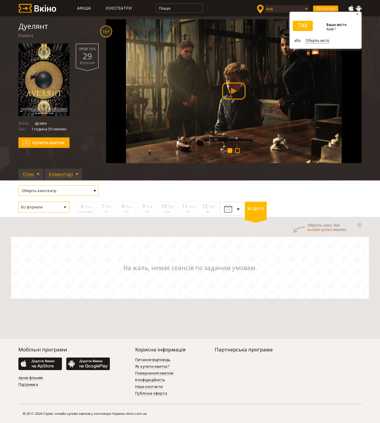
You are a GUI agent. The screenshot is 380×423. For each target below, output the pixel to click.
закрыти (360, 225)
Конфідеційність (150, 380)
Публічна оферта (151, 393)
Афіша (84, 8)
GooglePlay (359, 8)
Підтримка (28, 384)
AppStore (351, 8)
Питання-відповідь (153, 360)
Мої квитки (326, 8)
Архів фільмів (30, 378)
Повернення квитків (154, 373)
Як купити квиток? (152, 366)
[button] (44, 207)
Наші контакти (149, 386)
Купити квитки (48, 142)
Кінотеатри (119, 8)
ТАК (302, 25)
